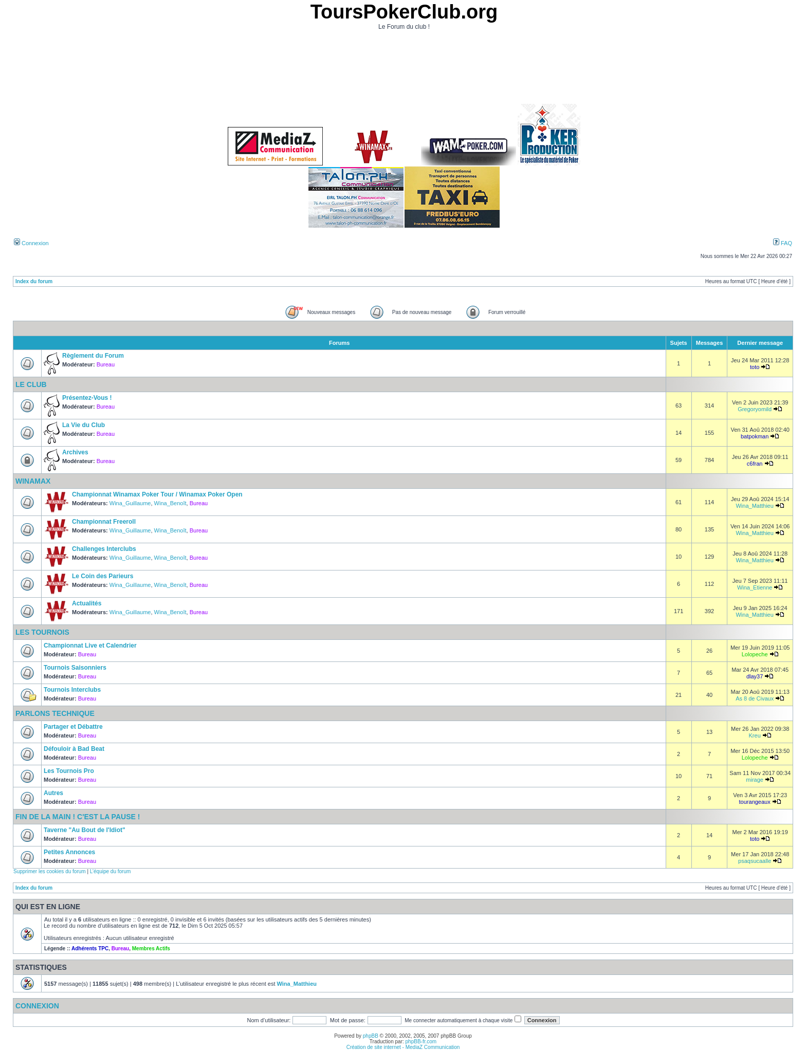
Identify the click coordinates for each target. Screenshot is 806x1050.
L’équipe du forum (110, 871)
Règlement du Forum (93, 355)
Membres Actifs (151, 948)
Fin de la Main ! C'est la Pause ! (77, 817)
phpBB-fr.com (421, 1041)
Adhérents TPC (89, 948)
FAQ (782, 243)
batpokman (754, 436)
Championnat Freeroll (104, 521)
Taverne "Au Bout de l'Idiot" (84, 830)
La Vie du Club (83, 425)
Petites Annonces (69, 852)
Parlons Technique (55, 713)
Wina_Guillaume (130, 503)
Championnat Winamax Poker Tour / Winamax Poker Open (157, 494)
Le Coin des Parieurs (102, 576)
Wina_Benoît (170, 503)
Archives (75, 452)
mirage (754, 780)
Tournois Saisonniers (75, 667)
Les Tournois (42, 632)
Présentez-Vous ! (87, 397)
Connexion (31, 243)
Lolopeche (755, 654)
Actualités (86, 603)
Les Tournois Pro (69, 771)
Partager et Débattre (73, 726)
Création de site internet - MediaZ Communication (403, 1047)
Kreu (755, 735)
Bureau (106, 364)
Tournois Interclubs (72, 689)
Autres (53, 793)
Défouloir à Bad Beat (74, 748)
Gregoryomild (755, 409)
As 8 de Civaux (755, 698)
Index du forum (33, 281)
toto (754, 367)
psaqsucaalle (754, 861)
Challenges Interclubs (104, 548)
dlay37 (754, 676)
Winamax (32, 481)
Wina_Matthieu (754, 506)
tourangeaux (755, 802)
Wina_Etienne (755, 587)
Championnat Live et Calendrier (90, 645)
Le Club (31, 384)
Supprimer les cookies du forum (49, 871)
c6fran (755, 463)
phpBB (370, 1036)
